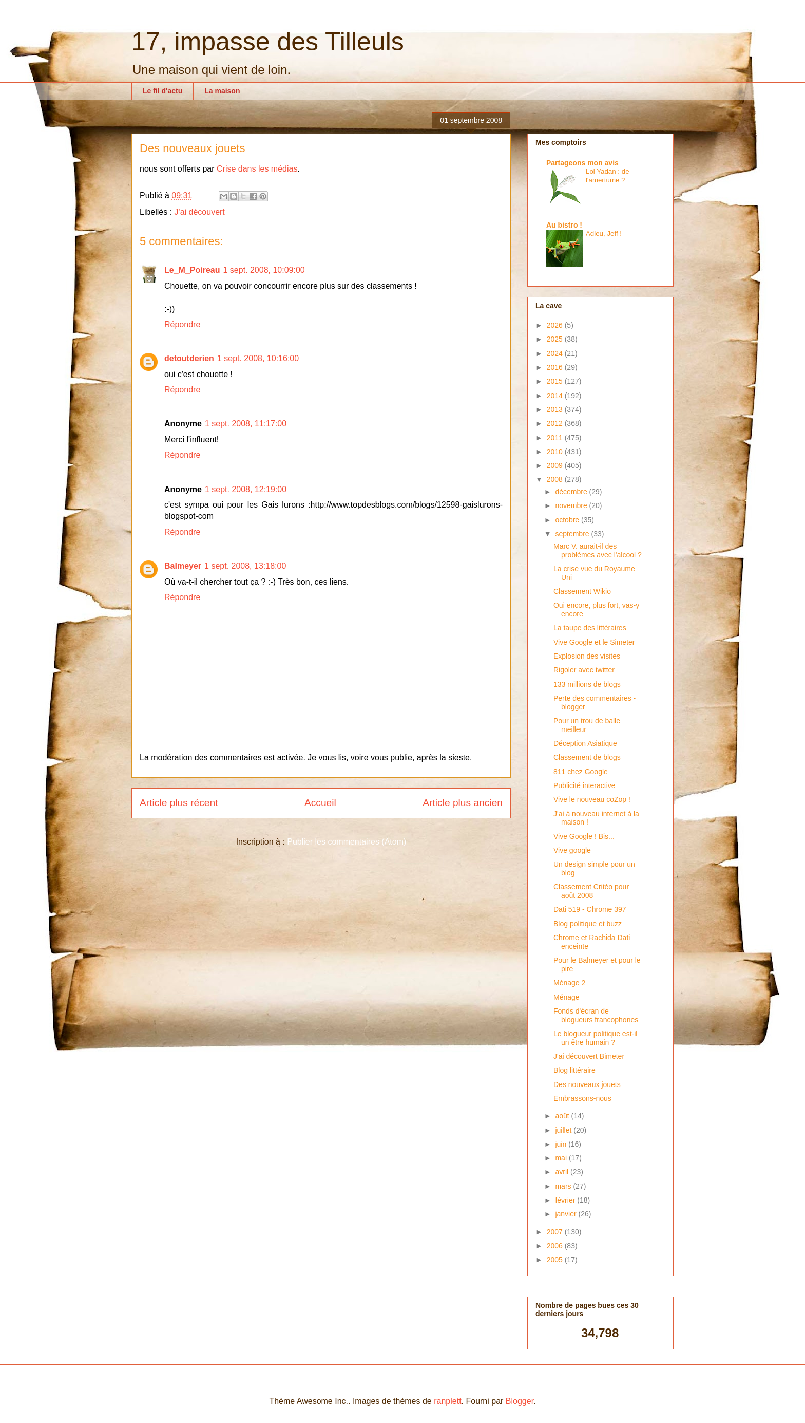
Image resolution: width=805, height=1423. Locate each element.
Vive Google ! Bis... (584, 836)
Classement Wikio (582, 591)
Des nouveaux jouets (587, 1084)
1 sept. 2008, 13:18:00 (245, 565)
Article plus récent (179, 802)
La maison (222, 91)
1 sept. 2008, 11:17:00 (245, 423)
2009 (556, 465)
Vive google (572, 850)
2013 (556, 409)
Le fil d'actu (162, 91)
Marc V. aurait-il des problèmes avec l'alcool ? (597, 550)
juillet (564, 1130)
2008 (556, 479)
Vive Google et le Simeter (594, 642)
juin (561, 1144)
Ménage (566, 997)
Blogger (519, 1401)
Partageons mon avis (582, 163)
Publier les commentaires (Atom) (346, 841)
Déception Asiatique (585, 743)
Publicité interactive (584, 785)
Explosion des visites (586, 656)
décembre (572, 492)
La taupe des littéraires (589, 628)
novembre (572, 505)
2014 (556, 395)
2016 (556, 367)
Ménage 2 (569, 983)
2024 (556, 353)
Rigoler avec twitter (584, 670)
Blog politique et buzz (587, 924)
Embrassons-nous (582, 1098)
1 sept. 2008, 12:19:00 (245, 489)
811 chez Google (580, 771)
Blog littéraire (574, 1070)
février (566, 1200)
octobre (568, 520)
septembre (573, 534)
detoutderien (189, 358)
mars (564, 1186)
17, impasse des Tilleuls (267, 41)
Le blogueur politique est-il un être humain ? (595, 1037)
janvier (566, 1214)
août (563, 1116)
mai (561, 1158)
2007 (556, 1232)
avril (562, 1172)
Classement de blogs (587, 757)
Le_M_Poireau (192, 270)
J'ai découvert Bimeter (588, 1056)
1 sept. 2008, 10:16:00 (258, 358)
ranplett (447, 1401)
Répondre (182, 324)
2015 (556, 381)
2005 (556, 1260)
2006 (556, 1246)
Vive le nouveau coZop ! (591, 799)
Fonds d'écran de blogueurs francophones (595, 1015)
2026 (556, 325)
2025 (556, 339)
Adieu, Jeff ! (604, 233)
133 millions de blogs (587, 684)
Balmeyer (182, 565)
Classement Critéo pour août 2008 (591, 891)
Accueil (320, 802)
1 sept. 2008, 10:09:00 (263, 270)
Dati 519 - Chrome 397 (589, 909)
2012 (556, 423)
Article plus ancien (463, 802)
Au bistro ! (564, 225)
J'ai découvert (200, 212)
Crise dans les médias (257, 168)
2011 (556, 438)
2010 (556, 451)
